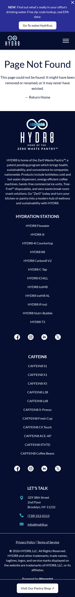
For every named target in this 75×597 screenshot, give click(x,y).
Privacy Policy (25, 542)
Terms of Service (48, 542)
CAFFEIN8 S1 (37, 366)
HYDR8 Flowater (37, 225)
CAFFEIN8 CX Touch (37, 427)
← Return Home (37, 97)
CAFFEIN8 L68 (37, 401)
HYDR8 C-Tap (37, 269)
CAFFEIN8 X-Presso (37, 409)
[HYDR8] (12, 41)
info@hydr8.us (38, 524)
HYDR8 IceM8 (38, 287)
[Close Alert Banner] (72, 2)
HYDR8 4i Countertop (37, 243)
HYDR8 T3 (37, 322)
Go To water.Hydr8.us (37, 25)
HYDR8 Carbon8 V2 (38, 260)
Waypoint (46, 579)
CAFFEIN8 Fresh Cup (37, 418)
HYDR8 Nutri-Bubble (37, 313)
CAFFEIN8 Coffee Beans (37, 453)
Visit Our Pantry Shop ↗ (37, 588)
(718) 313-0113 (38, 516)
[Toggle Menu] (66, 41)
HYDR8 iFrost (37, 304)
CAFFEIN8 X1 (37, 374)
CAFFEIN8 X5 (37, 383)
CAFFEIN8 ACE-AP (37, 436)
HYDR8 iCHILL (37, 278)
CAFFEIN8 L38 (37, 392)
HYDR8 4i (37, 234)
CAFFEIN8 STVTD (37, 444)
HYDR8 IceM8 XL (37, 295)
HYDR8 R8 (37, 252)
